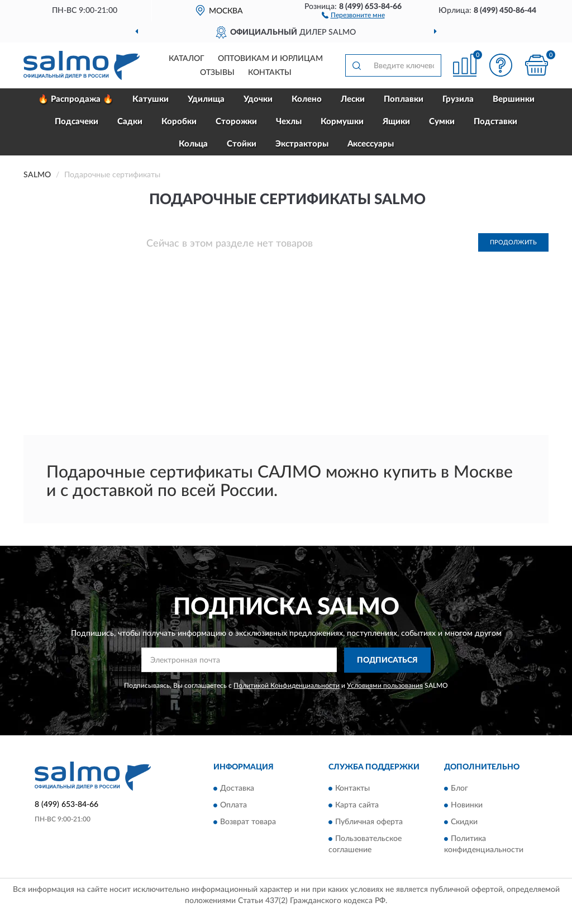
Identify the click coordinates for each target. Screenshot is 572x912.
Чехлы (289, 121)
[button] (353, 14)
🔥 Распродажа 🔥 (75, 99)
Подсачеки (76, 121)
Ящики (396, 121)
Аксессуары (370, 144)
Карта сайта (357, 806)
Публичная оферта (369, 822)
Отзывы (217, 73)
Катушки (150, 99)
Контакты (270, 73)
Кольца (193, 144)
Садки (129, 121)
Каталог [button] (186, 59)
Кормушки (342, 121)
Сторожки (236, 121)
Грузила (458, 99)
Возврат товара (248, 822)
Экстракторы (301, 144)
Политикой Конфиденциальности (286, 685)
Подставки (495, 121)
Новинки (467, 806)
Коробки (179, 121)
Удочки (258, 99)
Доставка (237, 789)
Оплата (233, 806)
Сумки (442, 121)
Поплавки (403, 99)
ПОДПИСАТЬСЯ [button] (387, 660)
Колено (307, 99)
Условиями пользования (385, 685)
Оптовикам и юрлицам (270, 59)
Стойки (241, 144)
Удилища (206, 99)
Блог (459, 789)
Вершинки (514, 99)
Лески (353, 99)
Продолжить (513, 242)
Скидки (464, 822)
